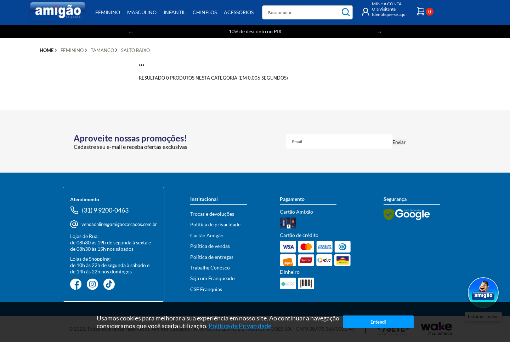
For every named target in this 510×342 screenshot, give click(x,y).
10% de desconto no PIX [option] (255, 31)
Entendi (378, 322)
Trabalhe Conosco (210, 268)
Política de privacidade (215, 224)
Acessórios (239, 12)
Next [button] (378, 31)
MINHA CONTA (387, 3)
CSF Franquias (206, 289)
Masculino (142, 12)
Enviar (399, 142)
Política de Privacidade (240, 326)
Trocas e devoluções (212, 214)
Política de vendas (210, 246)
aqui (402, 14)
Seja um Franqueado (212, 278)
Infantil (175, 12)
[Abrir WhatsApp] (483, 293)
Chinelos (205, 12)
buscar (346, 12)
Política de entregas (211, 257)
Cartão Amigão (206, 235)
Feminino (107, 12)
